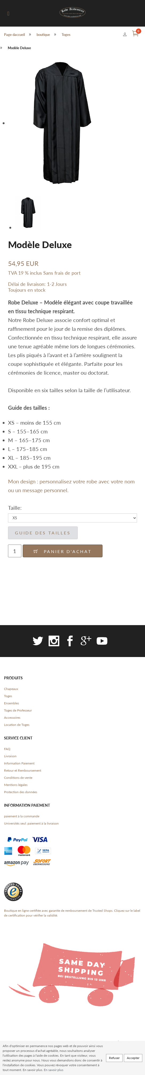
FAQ (7, 749)
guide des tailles (43, 532)
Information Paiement (19, 763)
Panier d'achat (63, 551)
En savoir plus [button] (53, 1070)
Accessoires (12, 718)
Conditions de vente (18, 778)
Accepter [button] (133, 1058)
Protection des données (20, 792)
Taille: (15, 507)
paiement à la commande (21, 816)
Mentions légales (16, 785)
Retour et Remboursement (22, 770)
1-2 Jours (57, 284)
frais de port (67, 273)
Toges (8, 696)
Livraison (10, 756)
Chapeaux (11, 689)
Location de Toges (16, 725)
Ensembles (11, 703)
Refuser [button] (114, 1058)
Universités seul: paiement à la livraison (31, 823)
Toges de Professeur (18, 710)
